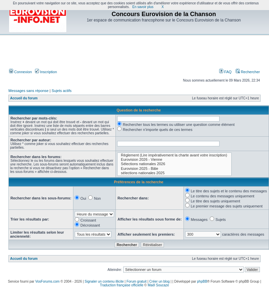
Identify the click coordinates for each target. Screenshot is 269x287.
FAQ (225, 72)
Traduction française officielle (121, 285)
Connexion (20, 72)
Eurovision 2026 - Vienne (174, 159)
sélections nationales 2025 (174, 173)
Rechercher (248, 72)
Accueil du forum (24, 98)
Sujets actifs (61, 91)
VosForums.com (47, 281)
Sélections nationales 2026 (174, 164)
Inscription (46, 72)
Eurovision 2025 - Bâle (174, 168)
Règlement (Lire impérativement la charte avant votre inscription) (174, 155)
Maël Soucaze (158, 285)
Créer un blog (159, 281)
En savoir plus (143, 7)
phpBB (202, 281)
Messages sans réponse (28, 91)
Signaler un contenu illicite (104, 281)
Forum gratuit (136, 281)
